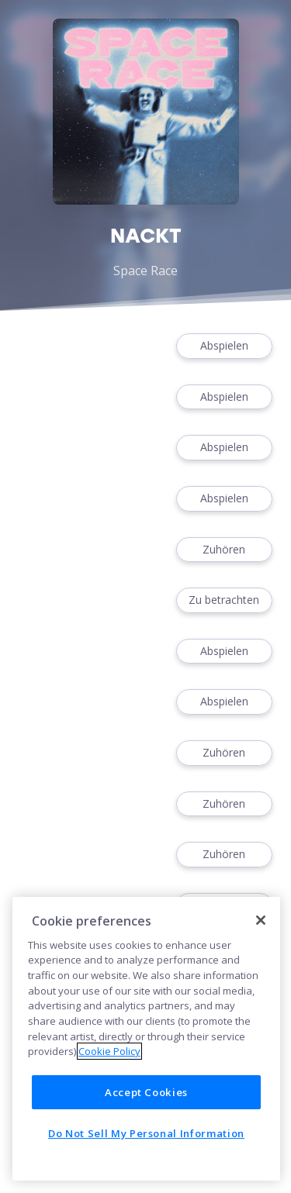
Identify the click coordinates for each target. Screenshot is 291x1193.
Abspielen (224, 346)
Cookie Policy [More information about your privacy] (109, 1051)
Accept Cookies (146, 1092)
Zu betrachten (224, 600)
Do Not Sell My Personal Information (146, 1133)
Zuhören (224, 550)
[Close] (261, 920)
